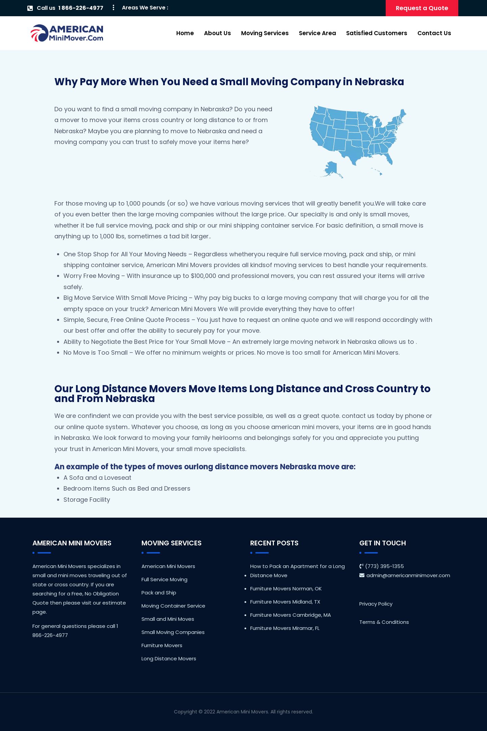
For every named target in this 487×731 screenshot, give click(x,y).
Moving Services (265, 33)
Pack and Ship (159, 592)
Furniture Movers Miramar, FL (284, 628)
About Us (217, 33)
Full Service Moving (164, 579)
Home (185, 33)
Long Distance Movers (169, 658)
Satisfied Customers (376, 33)
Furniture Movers (162, 645)
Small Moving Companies (173, 632)
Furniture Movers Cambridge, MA (290, 614)
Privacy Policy (375, 603)
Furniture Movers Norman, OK (286, 588)
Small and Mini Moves (168, 618)
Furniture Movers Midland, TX (285, 601)
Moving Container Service (173, 605)
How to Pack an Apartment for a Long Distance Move (297, 571)
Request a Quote (422, 8)
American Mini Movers (168, 566)
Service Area (317, 33)
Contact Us (434, 33)
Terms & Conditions (384, 622)
